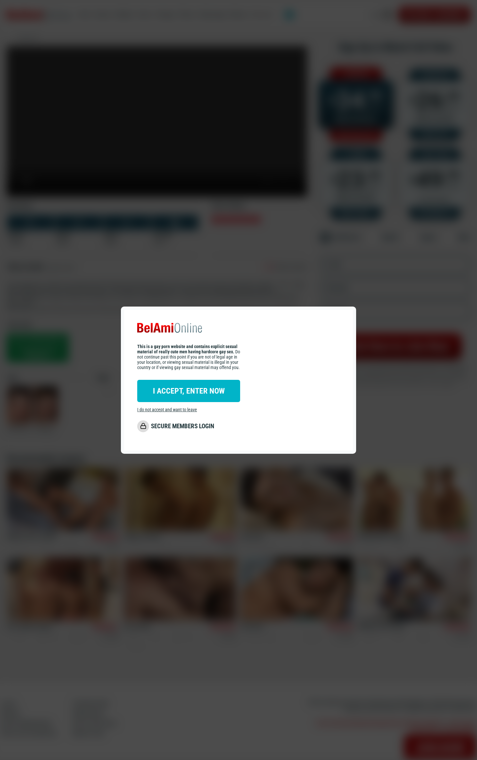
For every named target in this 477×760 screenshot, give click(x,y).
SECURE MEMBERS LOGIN (182, 426)
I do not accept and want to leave (167, 409)
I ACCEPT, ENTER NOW (189, 391)
